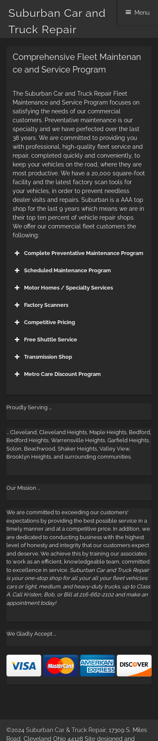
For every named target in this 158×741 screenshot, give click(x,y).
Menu (142, 12)
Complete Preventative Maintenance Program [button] (78, 253)
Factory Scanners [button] (40, 305)
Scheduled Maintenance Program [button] (62, 270)
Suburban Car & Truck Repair (66, 730)
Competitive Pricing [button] (44, 322)
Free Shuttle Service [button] (45, 340)
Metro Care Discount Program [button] (57, 374)
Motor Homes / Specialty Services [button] (63, 288)
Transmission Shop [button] (42, 357)
